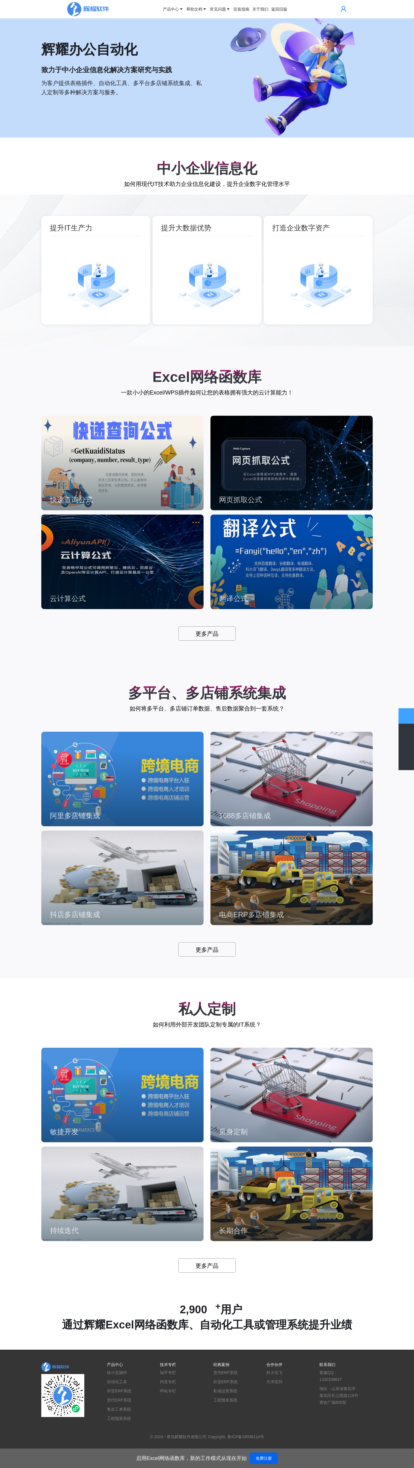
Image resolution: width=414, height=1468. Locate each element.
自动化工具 (117, 1381)
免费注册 (264, 1458)
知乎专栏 (168, 1372)
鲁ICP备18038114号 (245, 1436)
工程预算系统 (119, 1418)
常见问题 (220, 9)
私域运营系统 (225, 1391)
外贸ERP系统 (119, 1391)
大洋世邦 (274, 1381)
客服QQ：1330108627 (330, 1376)
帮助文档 (196, 9)
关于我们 (260, 9)
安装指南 (241, 9)
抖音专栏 (168, 1381)
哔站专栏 (168, 1391)
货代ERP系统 (119, 1400)
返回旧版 (279, 9)
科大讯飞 (274, 1372)
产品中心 (173, 9)
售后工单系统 (119, 1409)
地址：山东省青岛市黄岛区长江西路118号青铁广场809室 (338, 1395)
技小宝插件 (117, 1372)
